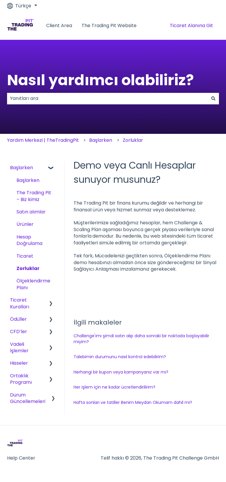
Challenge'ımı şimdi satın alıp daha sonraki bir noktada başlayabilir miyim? (141, 339)
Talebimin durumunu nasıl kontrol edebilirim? (120, 357)
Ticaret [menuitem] (24, 256)
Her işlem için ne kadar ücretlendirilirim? (114, 387)
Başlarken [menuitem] (21, 167)
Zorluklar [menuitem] (27, 268)
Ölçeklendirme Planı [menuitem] (33, 284)
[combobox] (107, 98)
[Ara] (213, 98)
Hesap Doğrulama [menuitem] (29, 240)
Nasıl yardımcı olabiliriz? (100, 80)
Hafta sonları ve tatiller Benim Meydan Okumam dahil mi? (133, 402)
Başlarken (100, 140)
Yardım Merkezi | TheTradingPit (43, 140)
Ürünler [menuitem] (25, 224)
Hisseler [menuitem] (19, 363)
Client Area (59, 25)
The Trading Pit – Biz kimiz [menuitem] (33, 196)
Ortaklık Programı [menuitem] (21, 379)
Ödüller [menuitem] (18, 319)
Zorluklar (133, 140)
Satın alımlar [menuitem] (31, 211)
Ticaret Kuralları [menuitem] (19, 303)
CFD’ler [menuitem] (18, 331)
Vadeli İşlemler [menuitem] (19, 347)
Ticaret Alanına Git (191, 25)
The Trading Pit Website (109, 25)
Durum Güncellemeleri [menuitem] (27, 398)
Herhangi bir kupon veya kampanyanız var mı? (121, 372)
